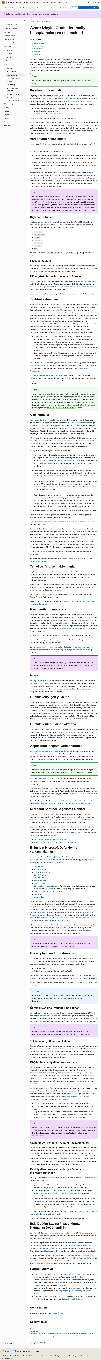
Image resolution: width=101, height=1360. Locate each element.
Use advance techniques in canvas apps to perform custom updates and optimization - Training (61, 1333)
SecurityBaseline (40, 869)
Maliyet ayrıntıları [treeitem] (12, 75)
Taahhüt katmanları (37, 48)
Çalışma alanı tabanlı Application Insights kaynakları (48, 751)
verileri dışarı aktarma (61, 729)
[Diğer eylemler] (96, 21)
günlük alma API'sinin (58, 175)
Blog (24, 1356)
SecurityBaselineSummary (43, 872)
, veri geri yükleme (63, 705)
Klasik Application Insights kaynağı (42, 778)
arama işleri (54, 594)
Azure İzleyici (48, 21)
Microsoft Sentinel (51, 122)
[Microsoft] (3, 2)
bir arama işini (65, 623)
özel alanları (34, 178)
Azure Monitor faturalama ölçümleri (81, 1258)
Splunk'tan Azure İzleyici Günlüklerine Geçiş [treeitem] (14, 99)
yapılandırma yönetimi (86, 287)
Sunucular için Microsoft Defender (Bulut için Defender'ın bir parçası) (54, 857)
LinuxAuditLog (39, 897)
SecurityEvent (39, 878)
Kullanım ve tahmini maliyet (53, 1248)
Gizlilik (44, 1356)
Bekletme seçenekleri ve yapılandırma (75, 628)
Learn (32, 21)
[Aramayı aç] (88, 2)
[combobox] (13, 24)
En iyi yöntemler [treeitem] (12, 71)
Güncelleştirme (39, 886)
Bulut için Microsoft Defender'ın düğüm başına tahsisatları (60, 460)
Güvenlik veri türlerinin (54, 860)
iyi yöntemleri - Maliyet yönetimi (72, 1299)
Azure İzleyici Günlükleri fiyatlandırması (77, 101)
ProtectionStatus (39, 883)
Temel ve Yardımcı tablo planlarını (73, 572)
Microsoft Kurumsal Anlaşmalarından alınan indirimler (48, 375)
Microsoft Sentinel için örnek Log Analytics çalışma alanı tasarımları (57, 842)
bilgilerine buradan (79, 978)
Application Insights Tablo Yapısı (80, 772)
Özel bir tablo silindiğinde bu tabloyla (43, 640)
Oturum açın (95, 2)
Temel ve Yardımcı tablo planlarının (78, 1096)
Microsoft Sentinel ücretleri (68, 820)
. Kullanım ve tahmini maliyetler (68, 405)
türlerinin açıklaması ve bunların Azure (69, 1274)
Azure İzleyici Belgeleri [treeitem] (11, 28)
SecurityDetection (40, 875)
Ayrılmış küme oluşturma (39, 561)
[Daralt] (24, 20)
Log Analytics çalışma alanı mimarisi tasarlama (50, 839)
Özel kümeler (36, 51)
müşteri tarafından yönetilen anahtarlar (78, 423)
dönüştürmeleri (88, 175)
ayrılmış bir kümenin (41, 365)
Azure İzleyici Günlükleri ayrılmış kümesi (44, 420)
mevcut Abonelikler (80, 1081)
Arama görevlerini (36, 681)
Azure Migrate (90, 281)
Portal (74, 8)
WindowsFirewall (40, 880)
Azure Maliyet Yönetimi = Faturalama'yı (61, 408)
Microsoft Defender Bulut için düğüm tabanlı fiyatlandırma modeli (56, 1193)
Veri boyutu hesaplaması (39, 46)
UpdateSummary (53, 886)
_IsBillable (58, 268)
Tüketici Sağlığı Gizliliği (57, 1356)
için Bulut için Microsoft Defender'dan (47, 476)
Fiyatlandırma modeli (38, 43)
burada (66, 118)
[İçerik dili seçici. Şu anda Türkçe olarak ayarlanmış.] (6, 1351)
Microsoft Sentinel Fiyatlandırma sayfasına (54, 920)
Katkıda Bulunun (34, 1356)
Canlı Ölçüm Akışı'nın (83, 794)
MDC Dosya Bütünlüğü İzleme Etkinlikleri (48, 891)
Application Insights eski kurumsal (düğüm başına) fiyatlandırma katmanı (64, 803)
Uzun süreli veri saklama (38, 594)
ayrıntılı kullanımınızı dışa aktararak (78, 1245)
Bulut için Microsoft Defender (50, 287)
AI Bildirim (5, 1356)
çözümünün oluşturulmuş (54, 946)
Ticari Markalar (85, 1356)
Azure (39, 21)
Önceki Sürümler (15, 1356)
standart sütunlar (43, 222)
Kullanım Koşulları (73, 1356)
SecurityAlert (38, 867)
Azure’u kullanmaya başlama (88, 8)
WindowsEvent (39, 894)
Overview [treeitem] (8, 57)
